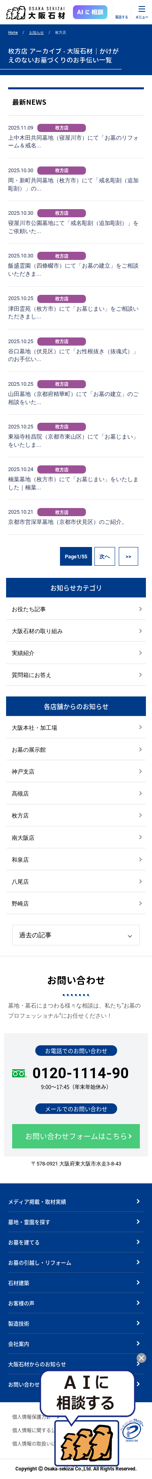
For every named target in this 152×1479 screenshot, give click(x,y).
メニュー (141, 17)
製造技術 (18, 1323)
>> (128, 557)
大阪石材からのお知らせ (37, 1364)
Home (13, 32)
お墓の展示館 (29, 749)
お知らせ (36, 32)
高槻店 (20, 793)
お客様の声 (21, 1303)
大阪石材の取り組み (37, 631)
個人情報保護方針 (31, 1417)
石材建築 (18, 1283)
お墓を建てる (24, 1242)
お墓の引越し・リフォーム (39, 1262)
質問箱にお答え (31, 675)
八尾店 (20, 881)
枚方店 (20, 815)
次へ (104, 557)
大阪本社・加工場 (34, 727)
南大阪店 (23, 838)
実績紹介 (23, 653)
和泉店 (20, 859)
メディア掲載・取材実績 (37, 1201)
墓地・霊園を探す (29, 1222)
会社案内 (18, 1343)
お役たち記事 (29, 609)
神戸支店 (23, 771)
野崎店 (20, 903)
